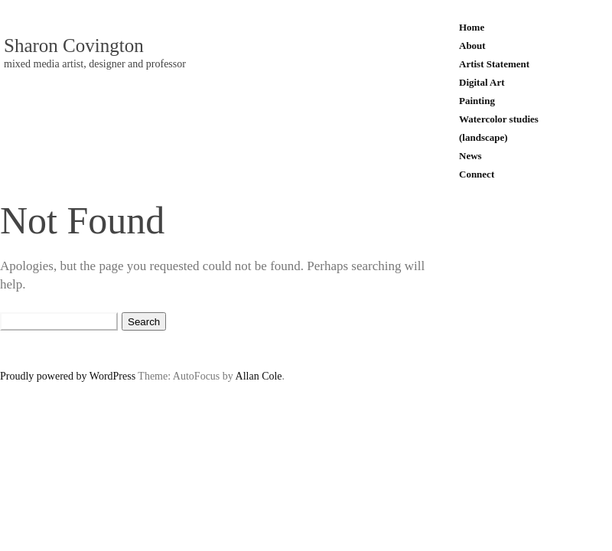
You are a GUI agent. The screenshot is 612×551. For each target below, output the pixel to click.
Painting (477, 100)
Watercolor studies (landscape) (499, 128)
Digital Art (482, 82)
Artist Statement (494, 64)
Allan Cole (259, 376)
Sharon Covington (74, 46)
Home (471, 27)
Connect (476, 174)
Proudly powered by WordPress (67, 376)
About (472, 45)
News (470, 155)
